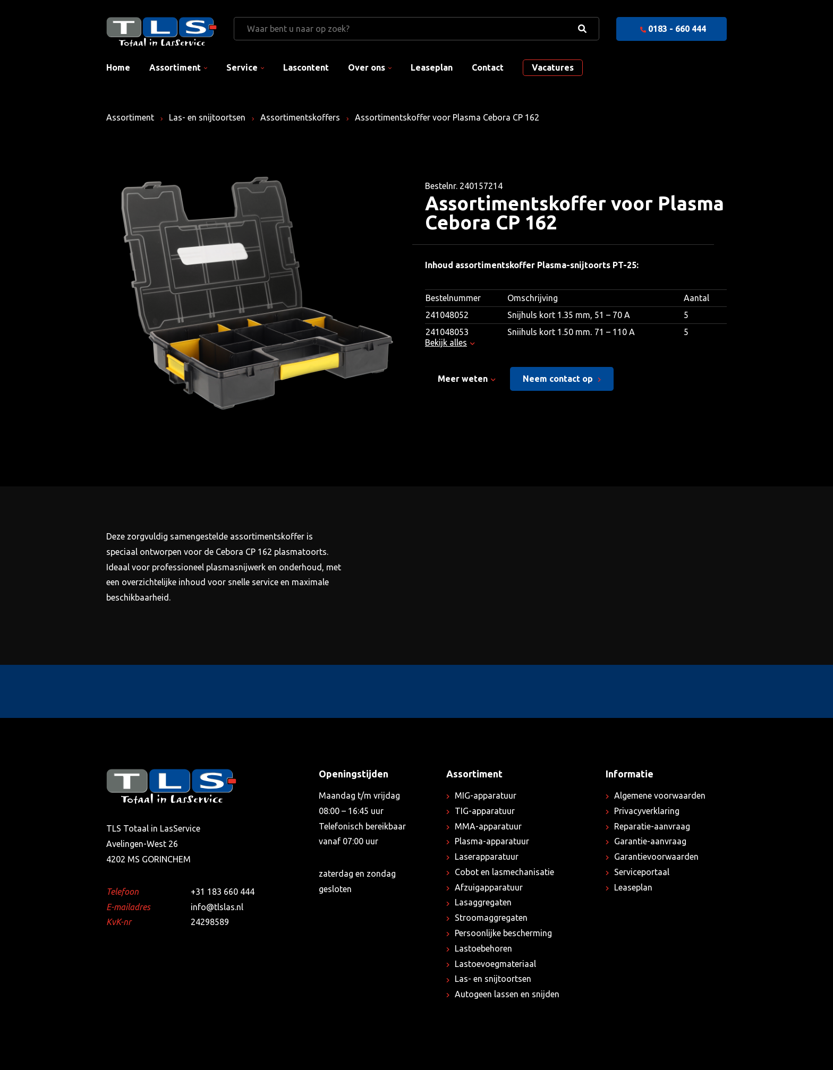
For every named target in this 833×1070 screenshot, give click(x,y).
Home (118, 67)
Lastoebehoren (483, 948)
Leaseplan (432, 67)
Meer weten (466, 378)
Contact (488, 67)
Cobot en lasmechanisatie (504, 872)
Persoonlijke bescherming (503, 933)
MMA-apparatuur (488, 826)
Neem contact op (562, 378)
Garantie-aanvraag (650, 841)
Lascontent (306, 67)
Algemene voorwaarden (660, 795)
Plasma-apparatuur (492, 841)
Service (242, 67)
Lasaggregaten (483, 902)
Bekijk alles (449, 342)
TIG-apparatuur (485, 811)
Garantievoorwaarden (656, 856)
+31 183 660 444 (222, 891)
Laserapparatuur (486, 856)
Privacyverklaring (646, 811)
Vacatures (553, 67)
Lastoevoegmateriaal (495, 964)
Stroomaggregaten (491, 917)
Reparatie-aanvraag (652, 826)
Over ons (366, 67)
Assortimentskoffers (300, 117)
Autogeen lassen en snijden (507, 994)
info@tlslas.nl (217, 907)
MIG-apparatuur (485, 795)
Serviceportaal (641, 872)
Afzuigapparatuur (489, 887)
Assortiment (175, 67)
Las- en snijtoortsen (207, 117)
